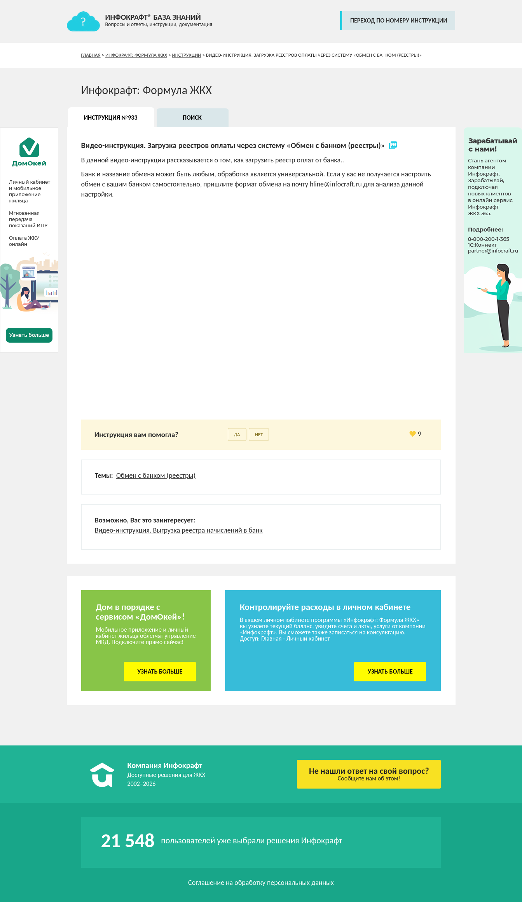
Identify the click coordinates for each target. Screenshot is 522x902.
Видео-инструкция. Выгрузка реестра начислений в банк (179, 530)
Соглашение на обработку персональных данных (261, 882)
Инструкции (186, 55)
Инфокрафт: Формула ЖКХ (136, 55)
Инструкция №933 (111, 117)
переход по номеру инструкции (398, 20)
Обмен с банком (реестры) (156, 475)
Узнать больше (159, 671)
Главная (91, 55)
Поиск (192, 117)
